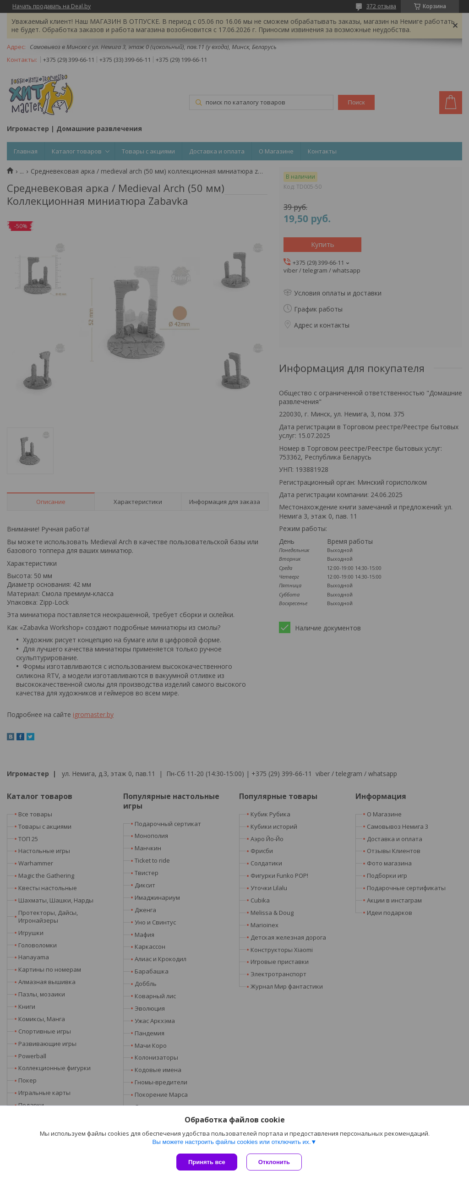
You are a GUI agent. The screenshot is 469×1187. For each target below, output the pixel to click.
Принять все (206, 1162)
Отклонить (274, 1162)
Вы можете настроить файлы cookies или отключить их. (231, 1141)
